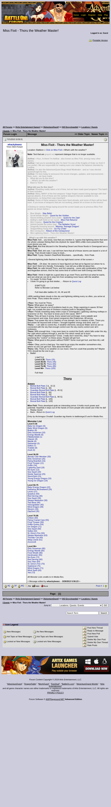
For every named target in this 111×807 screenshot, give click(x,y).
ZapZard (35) (33, 511)
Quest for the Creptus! (53, 222)
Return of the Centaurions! (58, 231)
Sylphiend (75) (34, 566)
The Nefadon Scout (67, 224)
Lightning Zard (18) (36, 467)
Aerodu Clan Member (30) (39, 456)
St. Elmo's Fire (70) (36, 564)
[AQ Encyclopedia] (70, 127)
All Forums (7, 127)
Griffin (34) (32, 465)
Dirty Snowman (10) (36, 432)
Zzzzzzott (32, 542)
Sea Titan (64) (34, 561)
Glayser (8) (32, 439)
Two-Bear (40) (34, 502)
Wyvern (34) (33, 509)
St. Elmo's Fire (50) (36, 533)
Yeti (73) (31, 572)
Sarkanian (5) (34, 443)
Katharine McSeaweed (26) (40, 489)
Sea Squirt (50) (34, 529)
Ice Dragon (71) (34, 526)
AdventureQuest (14, 684)
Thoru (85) (51, 366)
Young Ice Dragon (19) (38, 481)
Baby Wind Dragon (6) (37, 428)
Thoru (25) (50, 359)
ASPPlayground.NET (55, 699)
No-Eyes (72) (33, 557)
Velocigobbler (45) (36, 505)
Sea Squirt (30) (34, 498)
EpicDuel (55, 684)
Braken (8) (32, 430)
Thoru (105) (50, 368)
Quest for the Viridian (59, 215)
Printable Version (98, 40)
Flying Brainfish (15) (36, 461)
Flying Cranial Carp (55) (38, 520)
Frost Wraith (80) (35, 553)
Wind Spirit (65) (34, 570)
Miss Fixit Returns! (69, 220)
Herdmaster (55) (35, 555)
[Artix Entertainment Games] (27, 127)
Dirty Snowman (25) (36, 459)
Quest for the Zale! (71, 218)
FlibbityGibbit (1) (35, 437)
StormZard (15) (34, 476)
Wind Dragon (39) (35, 507)
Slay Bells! (47, 213)
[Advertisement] (40, 83)
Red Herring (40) (35, 496)
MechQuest (44, 684)
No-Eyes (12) (33, 470)
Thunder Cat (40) (35, 537)
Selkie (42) (32, 531)
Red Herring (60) (35, 559)
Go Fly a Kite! (60, 229)
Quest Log (76, 281)
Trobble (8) (32, 448)
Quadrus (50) (33, 494)
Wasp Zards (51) (35, 540)
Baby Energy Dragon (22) (39, 487)
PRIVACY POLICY (55, 693)
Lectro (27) (32, 491)
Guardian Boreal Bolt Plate (42, 390)
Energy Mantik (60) (36, 551)
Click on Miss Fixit (54, 150)
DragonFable (30, 684)
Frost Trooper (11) (36, 463)
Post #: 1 (100, 586)
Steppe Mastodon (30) (37, 500)
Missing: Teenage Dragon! (67, 226)
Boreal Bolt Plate (37, 388)
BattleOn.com (68, 684)
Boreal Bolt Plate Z (38, 386)
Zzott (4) (31, 450)
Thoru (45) (51, 362)
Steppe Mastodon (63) (37, 535)
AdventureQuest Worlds (87, 684)
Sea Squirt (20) (34, 472)
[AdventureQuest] (51, 127)
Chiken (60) (33, 518)
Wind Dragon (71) (35, 568)
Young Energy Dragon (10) (39, 478)
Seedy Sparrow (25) (36, 474)
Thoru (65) (51, 364)
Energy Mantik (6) (35, 435)
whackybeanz (15, 144)
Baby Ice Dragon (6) (36, 426)
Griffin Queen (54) (36, 524)
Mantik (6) (32, 441)
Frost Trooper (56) (36, 522)
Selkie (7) (32, 446)
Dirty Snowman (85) (36, 548)
